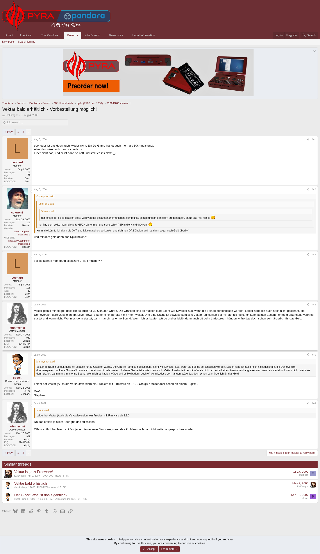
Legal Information (143, 35)
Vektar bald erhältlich (30, 483)
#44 (314, 304)
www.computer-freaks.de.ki (22, 233)
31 (79, 499)
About (9, 35)
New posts (8, 41)
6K (67, 475)
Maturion (303, 474)
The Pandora (49, 35)
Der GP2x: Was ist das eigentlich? (40, 495)
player (305, 498)
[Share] (308, 139)
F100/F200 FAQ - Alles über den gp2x (56, 499)
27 (59, 487)
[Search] (309, 35)
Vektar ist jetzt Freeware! (33, 472)
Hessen (26, 225)
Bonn (27, 178)
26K (85, 499)
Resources (116, 35)
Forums (72, 35)
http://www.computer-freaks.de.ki (19, 242)
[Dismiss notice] (314, 51)
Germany (25, 394)
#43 (314, 254)
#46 (314, 403)
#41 (314, 139)
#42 (314, 189)
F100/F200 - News (51, 475)
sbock (17, 487)
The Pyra (26, 35)
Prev (10, 131)
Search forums (26, 41)
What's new (92, 35)
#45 (314, 354)
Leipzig (26, 340)
